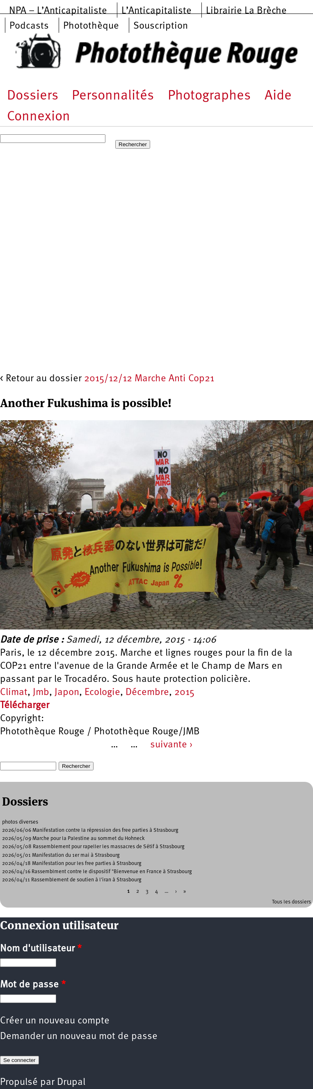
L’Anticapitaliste (156, 11)
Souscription (160, 26)
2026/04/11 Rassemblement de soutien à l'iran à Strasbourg (72, 880)
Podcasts (29, 26)
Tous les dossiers (291, 902)
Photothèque (91, 26)
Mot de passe (33, 985)
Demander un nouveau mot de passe (79, 1036)
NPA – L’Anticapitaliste (58, 11)
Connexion (38, 117)
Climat (13, 692)
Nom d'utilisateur (41, 949)
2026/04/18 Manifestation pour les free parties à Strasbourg (72, 863)
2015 (184, 692)
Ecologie (102, 692)
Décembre (147, 692)
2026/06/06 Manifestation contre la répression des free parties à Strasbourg (90, 830)
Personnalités (113, 96)
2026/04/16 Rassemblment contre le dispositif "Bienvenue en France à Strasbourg (97, 871)
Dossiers (32, 96)
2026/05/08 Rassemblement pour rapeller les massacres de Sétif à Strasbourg (93, 846)
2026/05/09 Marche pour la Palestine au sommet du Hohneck (73, 838)
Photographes (209, 96)
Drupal (71, 1082)
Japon (67, 692)
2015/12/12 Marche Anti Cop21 (149, 379)
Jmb (41, 692)
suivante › (171, 745)
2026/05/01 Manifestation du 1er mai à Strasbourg (61, 855)
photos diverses (20, 822)
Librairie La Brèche (246, 11)
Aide (278, 96)
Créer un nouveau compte (55, 1021)
